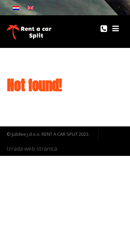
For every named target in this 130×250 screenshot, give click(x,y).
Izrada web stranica (32, 148)
